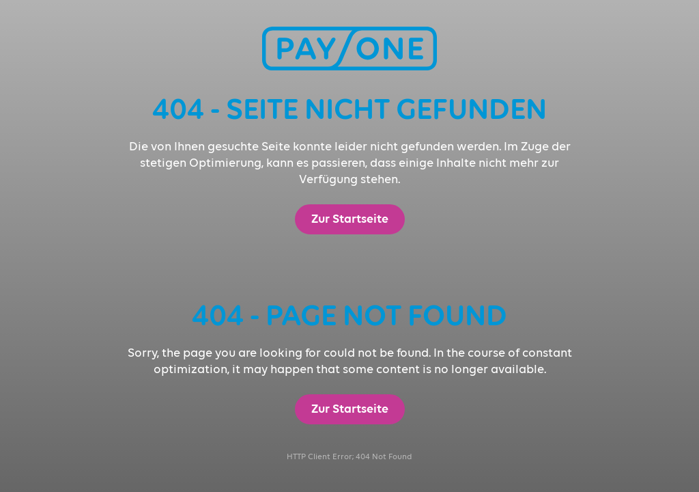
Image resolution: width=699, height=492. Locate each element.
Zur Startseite (349, 219)
